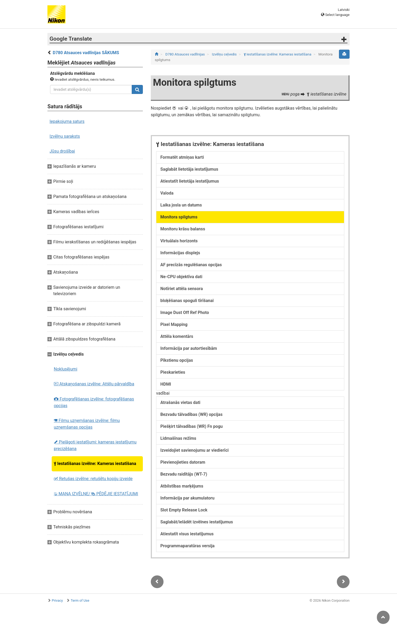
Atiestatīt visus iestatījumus (187, 533)
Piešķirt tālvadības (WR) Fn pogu (191, 426)
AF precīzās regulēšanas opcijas (191, 264)
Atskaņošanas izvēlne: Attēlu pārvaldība (94, 383)
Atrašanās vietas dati (180, 402)
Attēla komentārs (176, 336)
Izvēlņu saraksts (65, 136)
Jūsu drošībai (62, 151)
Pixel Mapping (173, 324)
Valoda (167, 193)
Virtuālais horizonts (179, 240)
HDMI (165, 384)
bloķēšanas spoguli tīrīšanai (187, 300)
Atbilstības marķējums (181, 486)
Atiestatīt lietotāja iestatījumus (189, 181)
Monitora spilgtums (178, 216)
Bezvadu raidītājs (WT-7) (183, 474)
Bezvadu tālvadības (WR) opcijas (191, 414)
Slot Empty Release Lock (184, 509)
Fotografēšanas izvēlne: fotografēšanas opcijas (94, 402)
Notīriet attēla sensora (181, 288)
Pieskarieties (172, 372)
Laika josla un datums (181, 205)
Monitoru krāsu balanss (182, 228)
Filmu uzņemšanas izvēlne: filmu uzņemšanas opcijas (87, 424)
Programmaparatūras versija (187, 545)
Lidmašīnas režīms (178, 438)
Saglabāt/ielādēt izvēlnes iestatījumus (196, 521)
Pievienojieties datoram (182, 462)
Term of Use (80, 600)
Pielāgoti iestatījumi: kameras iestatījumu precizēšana (95, 445)
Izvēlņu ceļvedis (225, 54)
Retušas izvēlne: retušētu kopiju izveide (93, 478)
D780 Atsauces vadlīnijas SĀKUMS (86, 52)
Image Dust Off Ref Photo (184, 312)
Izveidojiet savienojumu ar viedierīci (194, 450)
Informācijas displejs (180, 252)
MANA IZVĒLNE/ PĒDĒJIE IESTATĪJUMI (96, 493)
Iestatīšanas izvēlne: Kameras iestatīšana (95, 463)
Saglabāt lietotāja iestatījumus (189, 169)
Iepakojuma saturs (67, 121)
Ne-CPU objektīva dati (181, 276)
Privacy (57, 600)
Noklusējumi (65, 369)
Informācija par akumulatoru (187, 498)
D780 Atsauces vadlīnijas (185, 54)
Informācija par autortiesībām (188, 348)
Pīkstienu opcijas (176, 360)
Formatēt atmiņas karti (182, 157)
